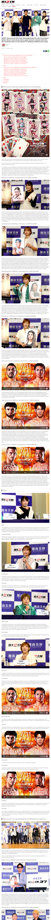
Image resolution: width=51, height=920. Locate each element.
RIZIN (7, 45)
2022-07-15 (8, 44)
